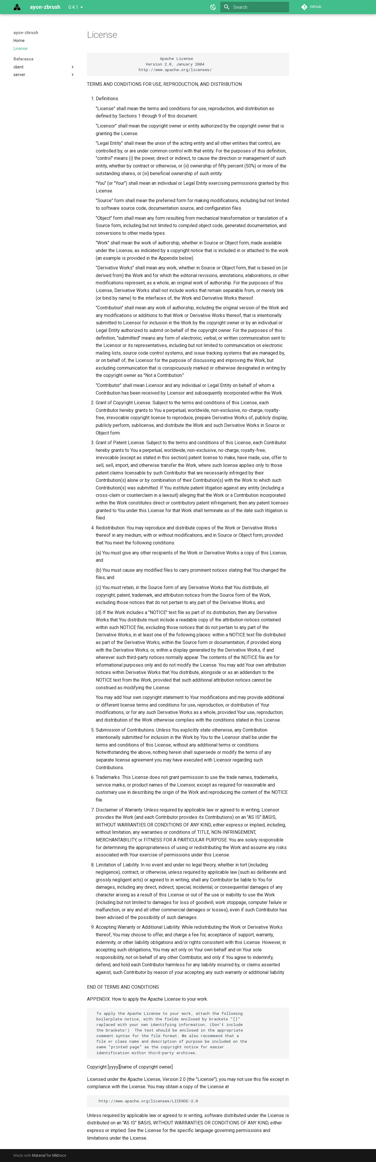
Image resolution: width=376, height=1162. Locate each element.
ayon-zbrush (26, 32)
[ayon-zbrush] (17, 7)
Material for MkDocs (49, 1155)
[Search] (254, 7)
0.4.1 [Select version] (73, 7)
